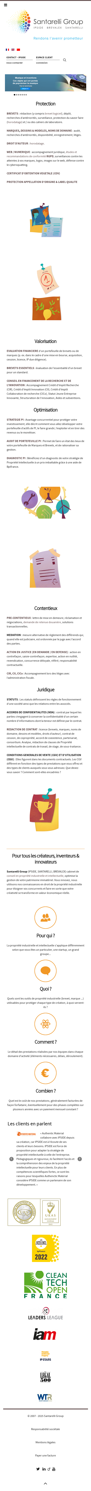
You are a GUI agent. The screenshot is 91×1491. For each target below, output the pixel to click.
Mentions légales (45, 1442)
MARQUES (13, 130)
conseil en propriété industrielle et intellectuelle (35, 875)
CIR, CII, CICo (15, 673)
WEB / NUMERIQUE (18, 152)
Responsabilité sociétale (45, 1429)
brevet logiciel (53, 113)
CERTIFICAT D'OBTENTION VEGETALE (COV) (33, 173)
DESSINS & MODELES (34, 130)
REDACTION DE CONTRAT (22, 729)
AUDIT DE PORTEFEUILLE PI (24, 441)
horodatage (15, 122)
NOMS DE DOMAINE (60, 130)
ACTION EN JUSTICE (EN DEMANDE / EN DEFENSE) (37, 652)
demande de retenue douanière (42, 622)
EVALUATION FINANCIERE (22, 351)
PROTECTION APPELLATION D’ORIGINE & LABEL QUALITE (42, 182)
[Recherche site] (65, 60)
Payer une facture (45, 1455)
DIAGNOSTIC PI (16, 458)
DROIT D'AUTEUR (17, 143)
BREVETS (12, 113)
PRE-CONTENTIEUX (19, 618)
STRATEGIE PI (15, 419)
